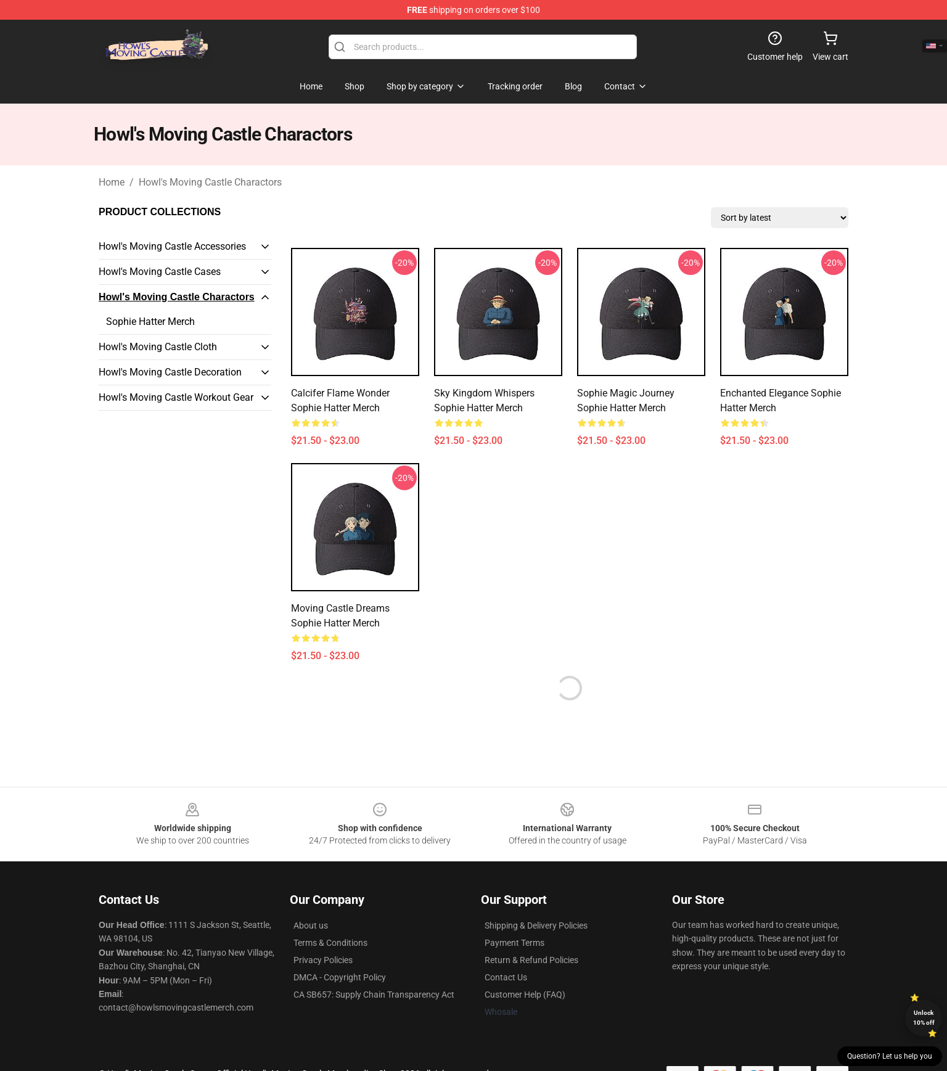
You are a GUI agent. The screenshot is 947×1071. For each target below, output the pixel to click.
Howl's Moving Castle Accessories (172, 246)
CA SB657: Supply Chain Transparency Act (373, 994)
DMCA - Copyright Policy (339, 977)
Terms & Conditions (330, 943)
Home (112, 182)
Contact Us (506, 977)
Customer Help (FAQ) (525, 994)
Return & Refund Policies (531, 960)
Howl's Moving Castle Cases (160, 271)
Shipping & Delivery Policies (536, 925)
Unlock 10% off (924, 1017)
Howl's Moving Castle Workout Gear (176, 397)
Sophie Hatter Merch (150, 321)
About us (310, 925)
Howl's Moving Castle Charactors (210, 182)
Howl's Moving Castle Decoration (170, 372)
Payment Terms (514, 943)
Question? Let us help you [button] (889, 1056)
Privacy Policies (323, 960)
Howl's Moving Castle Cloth (158, 347)
